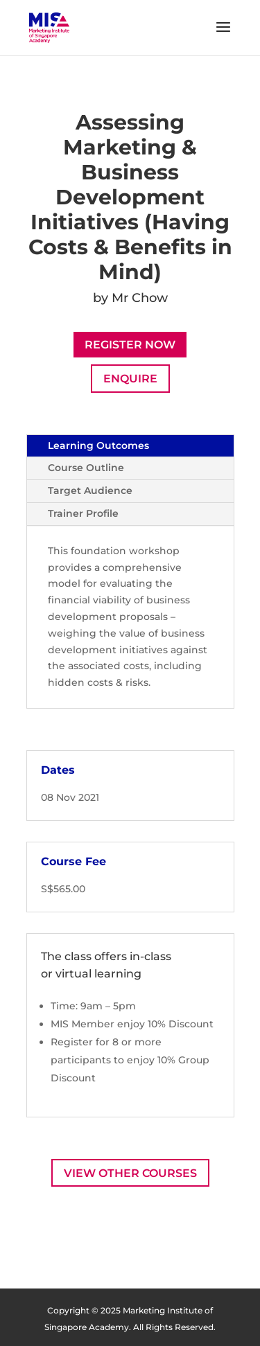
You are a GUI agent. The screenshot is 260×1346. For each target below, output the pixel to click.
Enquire (130, 378)
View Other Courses (130, 1173)
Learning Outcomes (98, 445)
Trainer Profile (83, 513)
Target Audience (90, 490)
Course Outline (86, 467)
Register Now (130, 344)
